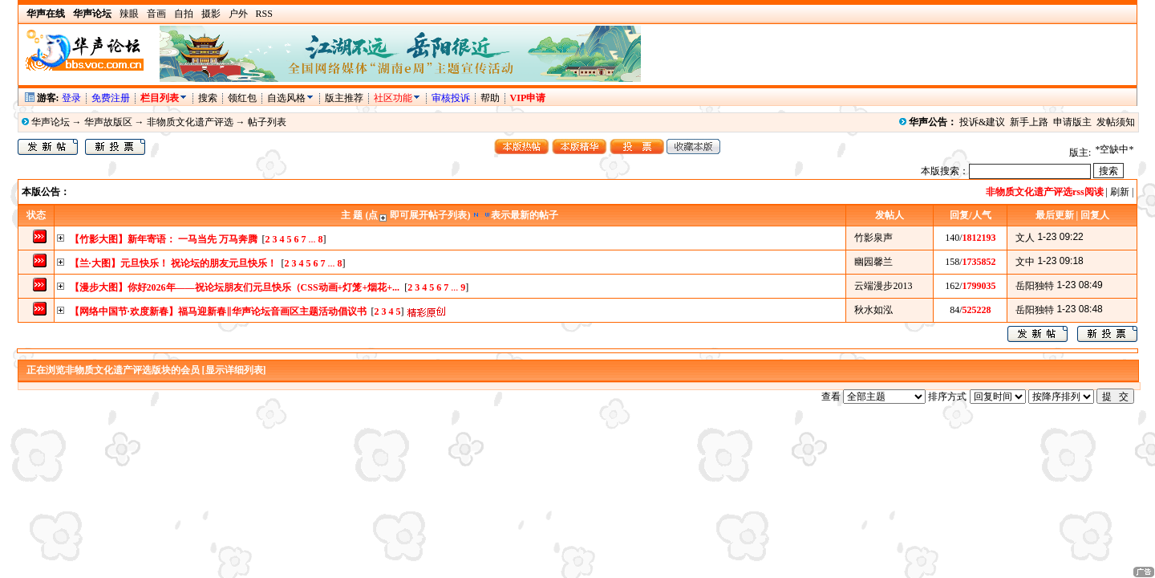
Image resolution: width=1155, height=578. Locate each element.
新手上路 (1029, 122)
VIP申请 (528, 98)
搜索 (209, 98)
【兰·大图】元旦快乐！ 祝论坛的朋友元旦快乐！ (173, 263)
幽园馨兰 (873, 261)
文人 (1025, 237)
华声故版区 (108, 122)
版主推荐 (344, 98)
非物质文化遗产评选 (190, 122)
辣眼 (129, 13)
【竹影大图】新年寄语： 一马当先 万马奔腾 (163, 239)
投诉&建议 (982, 122)
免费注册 (110, 98)
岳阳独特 (1034, 285)
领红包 (242, 98)
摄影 (211, 13)
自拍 (183, 13)
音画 (156, 13)
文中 (1025, 261)
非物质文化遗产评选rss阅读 (1045, 191)
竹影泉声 (873, 237)
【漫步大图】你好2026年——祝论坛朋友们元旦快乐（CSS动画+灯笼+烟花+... (235, 287)
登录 (71, 98)
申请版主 (1072, 122)
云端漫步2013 (883, 285)
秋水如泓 (873, 309)
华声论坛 (50, 122)
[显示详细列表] (234, 370)
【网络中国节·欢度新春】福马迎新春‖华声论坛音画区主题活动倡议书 (218, 311)
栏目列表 (164, 98)
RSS (264, 13)
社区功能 (393, 98)
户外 (238, 13)
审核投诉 (451, 98)
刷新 (1119, 191)
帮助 (490, 98)
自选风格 (286, 98)
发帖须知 (1115, 122)
